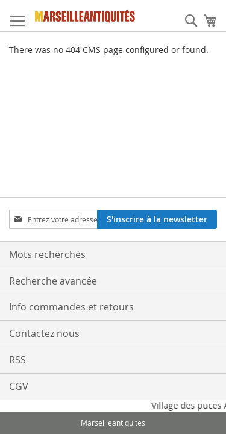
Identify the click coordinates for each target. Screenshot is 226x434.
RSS (17, 359)
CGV (18, 386)
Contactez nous (44, 333)
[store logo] (85, 16)
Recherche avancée (53, 281)
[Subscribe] (157, 219)
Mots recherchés (47, 254)
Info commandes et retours (71, 306)
